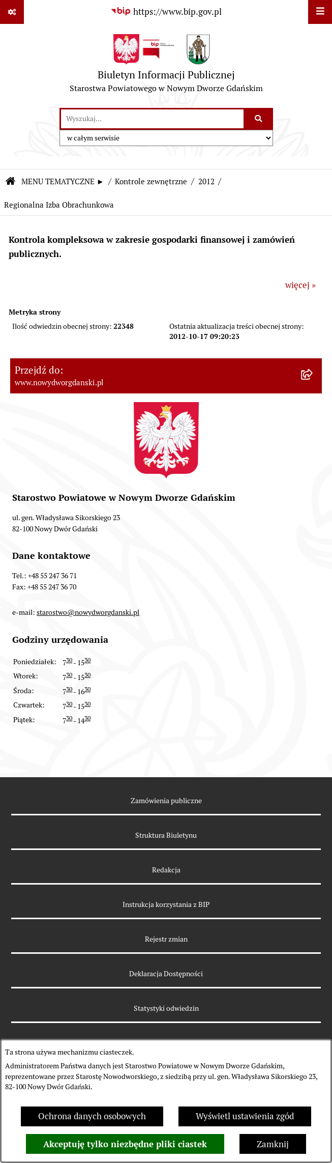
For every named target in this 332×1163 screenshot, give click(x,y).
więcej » (300, 285)
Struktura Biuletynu (166, 835)
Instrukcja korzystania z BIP (166, 904)
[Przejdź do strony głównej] (166, 66)
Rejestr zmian (166, 939)
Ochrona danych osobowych (92, 1116)
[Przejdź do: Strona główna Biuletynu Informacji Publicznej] (10, 182)
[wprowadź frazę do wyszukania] (152, 119)
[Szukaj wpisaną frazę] (259, 119)
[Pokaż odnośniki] (12, 12)
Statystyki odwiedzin (166, 1008)
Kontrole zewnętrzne (151, 181)
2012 (206, 181)
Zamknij (273, 1144)
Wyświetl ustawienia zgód (245, 1116)
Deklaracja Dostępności (166, 973)
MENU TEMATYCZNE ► (62, 181)
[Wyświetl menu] (320, 12)
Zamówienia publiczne (166, 800)
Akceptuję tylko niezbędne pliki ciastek (125, 1144)
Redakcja (166, 869)
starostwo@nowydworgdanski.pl (88, 612)
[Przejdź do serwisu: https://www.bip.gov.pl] (166, 12)
